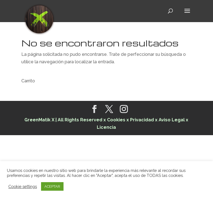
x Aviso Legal (170, 119)
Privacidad (142, 119)
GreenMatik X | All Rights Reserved (63, 119)
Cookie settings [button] (22, 186)
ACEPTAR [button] (52, 186)
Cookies (116, 119)
